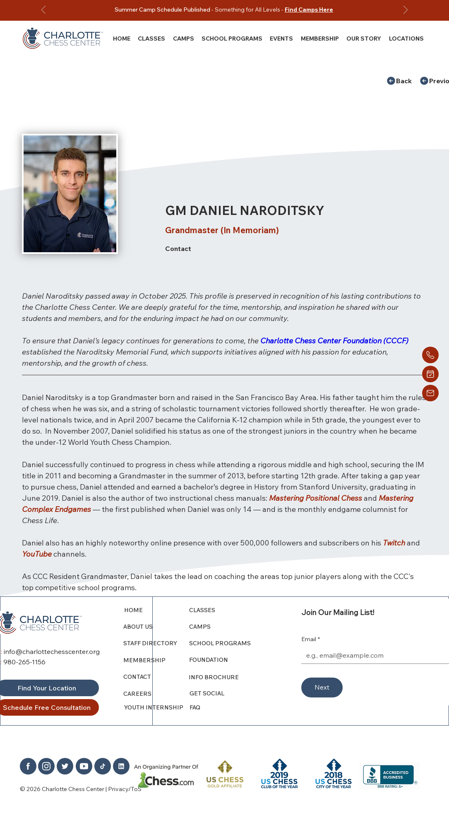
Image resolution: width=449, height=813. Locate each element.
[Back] (402, 80)
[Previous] (43, 10)
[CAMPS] (226, 626)
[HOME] (157, 610)
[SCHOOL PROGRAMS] (226, 643)
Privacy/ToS (125, 789)
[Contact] (241, 248)
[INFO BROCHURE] (225, 677)
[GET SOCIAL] (226, 693)
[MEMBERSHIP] (156, 660)
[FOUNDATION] (228, 659)
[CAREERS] (156, 693)
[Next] (405, 10)
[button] (364, 38)
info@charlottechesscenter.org (52, 651)
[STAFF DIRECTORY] (156, 643)
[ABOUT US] (156, 626)
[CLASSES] (226, 610)
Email (310, 639)
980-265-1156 (24, 662)
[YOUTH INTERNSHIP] (157, 707)
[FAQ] (226, 707)
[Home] (430, 355)
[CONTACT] (153, 676)
